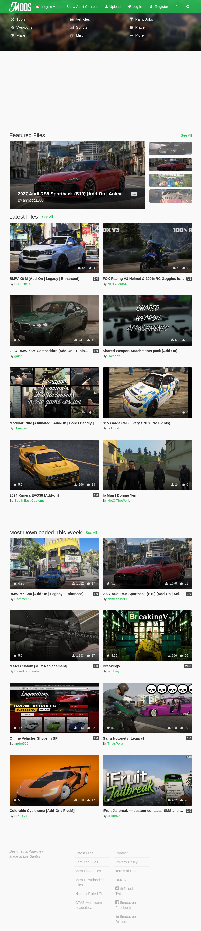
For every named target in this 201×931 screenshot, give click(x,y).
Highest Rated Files (90, 894)
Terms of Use (125, 871)
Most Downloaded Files (89, 882)
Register (159, 7)
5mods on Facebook (125, 905)
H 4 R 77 (20, 816)
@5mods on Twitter (127, 891)
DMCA (120, 880)
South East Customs (29, 500)
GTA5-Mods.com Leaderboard (88, 905)
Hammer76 (22, 284)
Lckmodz (114, 428)
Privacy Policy (126, 862)
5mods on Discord (125, 919)
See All (186, 135)
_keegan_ (114, 356)
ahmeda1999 (117, 599)
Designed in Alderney (26, 851)
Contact (121, 853)
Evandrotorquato (26, 671)
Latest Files (84, 853)
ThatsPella (115, 743)
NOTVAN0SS (117, 284)
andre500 (21, 743)
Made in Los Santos (25, 856)
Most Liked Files (88, 871)
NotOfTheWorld (118, 500)
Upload (113, 7)
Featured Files (86, 862)
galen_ (19, 356)
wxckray (113, 671)
